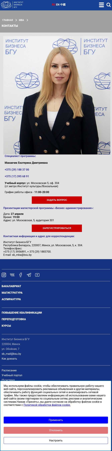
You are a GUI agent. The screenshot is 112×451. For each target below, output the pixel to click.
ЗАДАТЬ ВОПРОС (57, 200)
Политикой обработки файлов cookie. (47, 405)
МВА (21, 20)
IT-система (8, 380)
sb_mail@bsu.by (11, 353)
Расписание (9, 370)
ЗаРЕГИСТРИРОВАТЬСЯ (57, 228)
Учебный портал (12, 375)
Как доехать (9, 358)
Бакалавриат (11, 286)
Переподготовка (14, 319)
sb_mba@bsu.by (22, 254)
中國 (63, 4)
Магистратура (12, 292)
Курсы (6, 325)
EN (57, 4)
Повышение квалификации (22, 312)
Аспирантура (11, 299)
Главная (7, 20)
